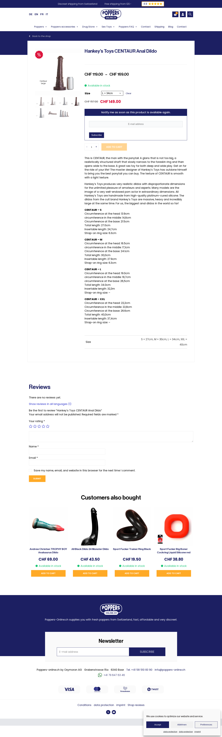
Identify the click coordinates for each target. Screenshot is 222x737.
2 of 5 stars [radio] (35, 426)
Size (87, 93)
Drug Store (90, 27)
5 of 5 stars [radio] (47, 426)
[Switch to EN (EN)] (36, 14)
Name (34, 446)
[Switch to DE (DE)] (30, 14)
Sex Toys (108, 27)
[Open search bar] (190, 14)
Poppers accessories (64, 27)
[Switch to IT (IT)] (47, 14)
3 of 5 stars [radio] (39, 426)
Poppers (40, 27)
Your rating (37, 421)
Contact (146, 26)
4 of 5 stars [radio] (43, 426)
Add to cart (114, 147)
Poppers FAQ (128, 27)
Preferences (206, 724)
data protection (170, 731)
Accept (157, 724)
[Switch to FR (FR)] (42, 14)
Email (33, 458)
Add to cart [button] (48, 573)
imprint (197, 731)
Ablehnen (181, 724)
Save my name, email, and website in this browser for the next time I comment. (84, 470)
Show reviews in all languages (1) (50, 404)
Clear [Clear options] (128, 93)
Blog (170, 26)
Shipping (159, 26)
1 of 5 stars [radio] (30, 426)
